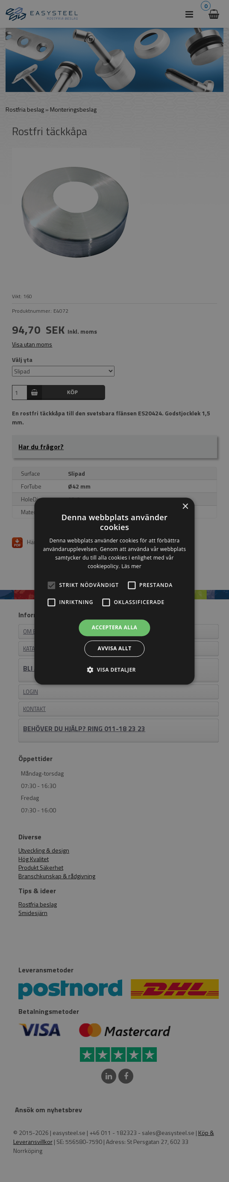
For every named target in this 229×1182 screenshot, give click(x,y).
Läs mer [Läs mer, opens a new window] (131, 566)
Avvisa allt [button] (114, 648)
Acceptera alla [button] (115, 627)
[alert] (114, 591)
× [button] (185, 507)
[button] (51, 585)
